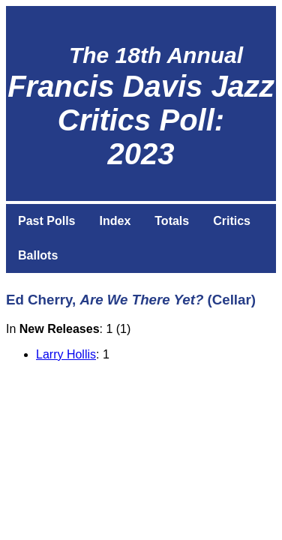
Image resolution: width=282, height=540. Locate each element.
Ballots (38, 255)
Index (114, 220)
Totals (171, 220)
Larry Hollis (66, 354)
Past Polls (46, 220)
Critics (231, 220)
